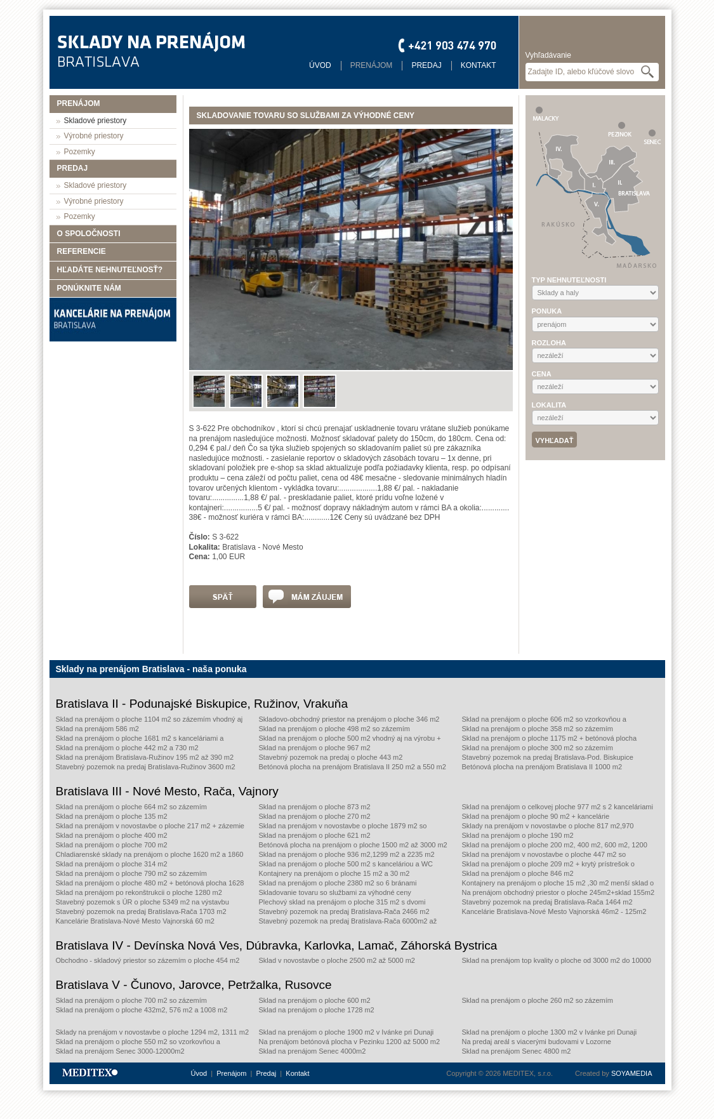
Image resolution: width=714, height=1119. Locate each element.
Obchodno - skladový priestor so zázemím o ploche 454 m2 (148, 960)
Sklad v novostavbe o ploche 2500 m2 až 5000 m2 (337, 960)
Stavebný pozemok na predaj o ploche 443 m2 (331, 757)
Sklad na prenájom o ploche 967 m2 (315, 748)
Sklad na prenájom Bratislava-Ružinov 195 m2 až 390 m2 (145, 757)
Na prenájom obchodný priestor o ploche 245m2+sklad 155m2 (558, 892)
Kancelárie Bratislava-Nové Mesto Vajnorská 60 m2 (135, 921)
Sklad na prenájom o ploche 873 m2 (315, 807)
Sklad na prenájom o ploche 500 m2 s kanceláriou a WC (346, 864)
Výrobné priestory (94, 135)
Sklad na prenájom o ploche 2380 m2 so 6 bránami (338, 883)
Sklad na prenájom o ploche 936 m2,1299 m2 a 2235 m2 (347, 854)
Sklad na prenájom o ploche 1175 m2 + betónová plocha (549, 738)
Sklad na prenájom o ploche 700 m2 (112, 845)
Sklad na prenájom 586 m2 (97, 728)
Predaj (426, 65)
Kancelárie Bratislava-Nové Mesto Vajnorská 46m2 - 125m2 (554, 911)
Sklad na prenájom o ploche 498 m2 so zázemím (334, 728)
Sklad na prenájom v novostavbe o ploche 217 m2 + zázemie (150, 826)
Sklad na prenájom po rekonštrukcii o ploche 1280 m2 (139, 892)
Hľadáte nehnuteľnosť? (110, 269)
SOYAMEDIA (631, 1073)
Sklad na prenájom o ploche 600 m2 (315, 1000)
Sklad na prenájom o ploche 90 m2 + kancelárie (536, 816)
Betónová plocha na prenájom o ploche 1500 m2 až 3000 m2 (353, 845)
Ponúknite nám (89, 288)
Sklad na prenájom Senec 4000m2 (312, 1051)
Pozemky (79, 151)
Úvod (320, 65)
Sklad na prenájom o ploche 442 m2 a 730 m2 (127, 748)
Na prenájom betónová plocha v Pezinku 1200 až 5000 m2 (349, 1041)
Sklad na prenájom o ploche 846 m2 (518, 873)
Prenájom (371, 65)
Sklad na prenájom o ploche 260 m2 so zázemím (537, 1000)
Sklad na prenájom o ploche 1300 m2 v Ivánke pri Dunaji (549, 1032)
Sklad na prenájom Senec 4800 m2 (516, 1051)
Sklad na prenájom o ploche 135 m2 (112, 816)
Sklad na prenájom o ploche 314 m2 (112, 864)
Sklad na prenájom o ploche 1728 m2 (316, 1010)
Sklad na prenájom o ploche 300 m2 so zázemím (537, 748)
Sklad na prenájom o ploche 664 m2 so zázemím (131, 807)
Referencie (81, 251)
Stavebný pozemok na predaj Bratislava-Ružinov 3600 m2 (145, 767)
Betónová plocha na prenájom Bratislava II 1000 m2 (542, 767)
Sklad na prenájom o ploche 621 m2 (315, 835)
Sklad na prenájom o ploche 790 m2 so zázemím (131, 873)
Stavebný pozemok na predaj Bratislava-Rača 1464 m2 (547, 902)
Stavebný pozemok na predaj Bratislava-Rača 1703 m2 (141, 911)
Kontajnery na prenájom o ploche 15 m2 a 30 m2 (334, 873)
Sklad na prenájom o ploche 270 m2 (315, 816)
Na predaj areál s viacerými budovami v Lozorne (536, 1041)
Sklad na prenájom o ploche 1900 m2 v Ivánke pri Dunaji (346, 1032)
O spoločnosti (89, 233)
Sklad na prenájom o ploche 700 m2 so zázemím (131, 1000)
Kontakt (478, 65)
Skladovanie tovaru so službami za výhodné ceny (335, 892)
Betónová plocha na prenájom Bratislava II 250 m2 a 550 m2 (352, 767)
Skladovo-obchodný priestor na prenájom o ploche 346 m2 (349, 719)
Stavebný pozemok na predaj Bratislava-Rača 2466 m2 (344, 911)
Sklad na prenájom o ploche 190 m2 (518, 835)
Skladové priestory (95, 120)
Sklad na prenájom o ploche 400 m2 (112, 835)
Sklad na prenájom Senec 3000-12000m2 (120, 1051)
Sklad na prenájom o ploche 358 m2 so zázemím (537, 728)
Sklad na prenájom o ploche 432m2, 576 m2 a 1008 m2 (142, 1010)
